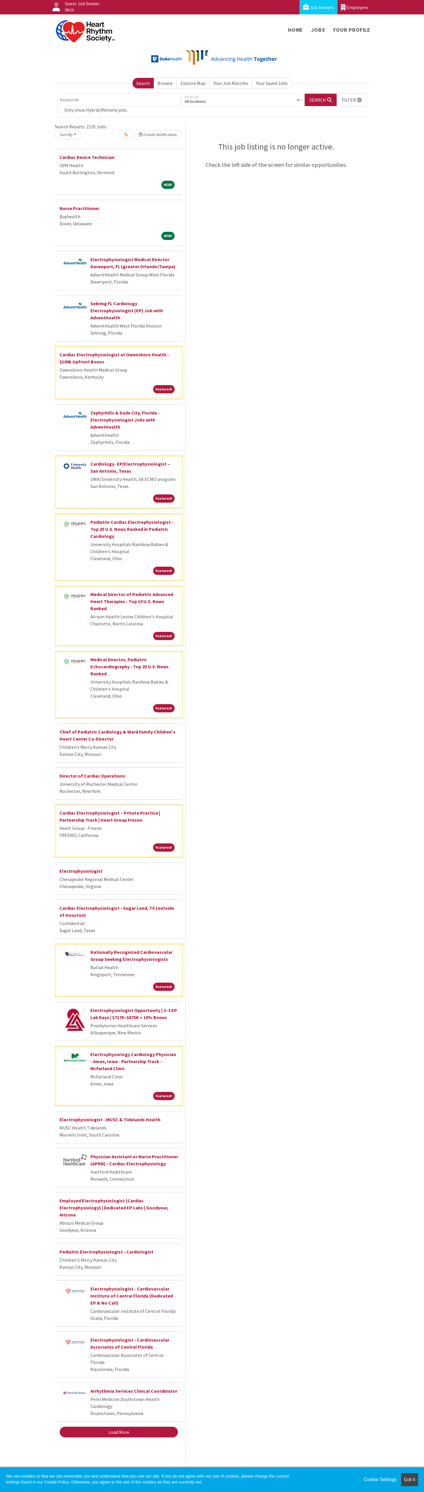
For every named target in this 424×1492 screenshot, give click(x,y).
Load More (118, 1432)
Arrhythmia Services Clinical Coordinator (133, 1391)
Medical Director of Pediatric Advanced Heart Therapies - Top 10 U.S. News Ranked (131, 601)
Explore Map (193, 83)
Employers (354, 7)
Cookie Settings (380, 1479)
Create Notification (158, 134)
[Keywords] (119, 99)
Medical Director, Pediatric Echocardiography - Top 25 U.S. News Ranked (129, 667)
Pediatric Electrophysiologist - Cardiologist (106, 1252)
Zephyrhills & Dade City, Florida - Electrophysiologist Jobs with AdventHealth (125, 420)
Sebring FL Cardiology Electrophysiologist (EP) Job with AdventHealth (126, 310)
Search (143, 83)
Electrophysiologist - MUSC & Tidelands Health (109, 1119)
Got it (409, 1479)
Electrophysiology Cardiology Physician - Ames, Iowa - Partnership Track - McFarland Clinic (133, 1061)
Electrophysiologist (80, 871)
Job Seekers (318, 7)
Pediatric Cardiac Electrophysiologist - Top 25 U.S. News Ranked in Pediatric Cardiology (131, 529)
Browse (165, 83)
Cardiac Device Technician (87, 157)
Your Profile (351, 29)
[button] (352, 99)
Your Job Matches (231, 83)
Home (295, 29)
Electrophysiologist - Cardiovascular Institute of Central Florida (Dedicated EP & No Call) (131, 1296)
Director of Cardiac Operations (92, 776)
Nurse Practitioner (79, 208)
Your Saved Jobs (272, 83)
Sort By (66, 134)
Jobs (318, 29)
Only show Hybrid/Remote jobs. (96, 110)
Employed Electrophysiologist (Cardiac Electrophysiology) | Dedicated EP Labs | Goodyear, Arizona (113, 1208)
